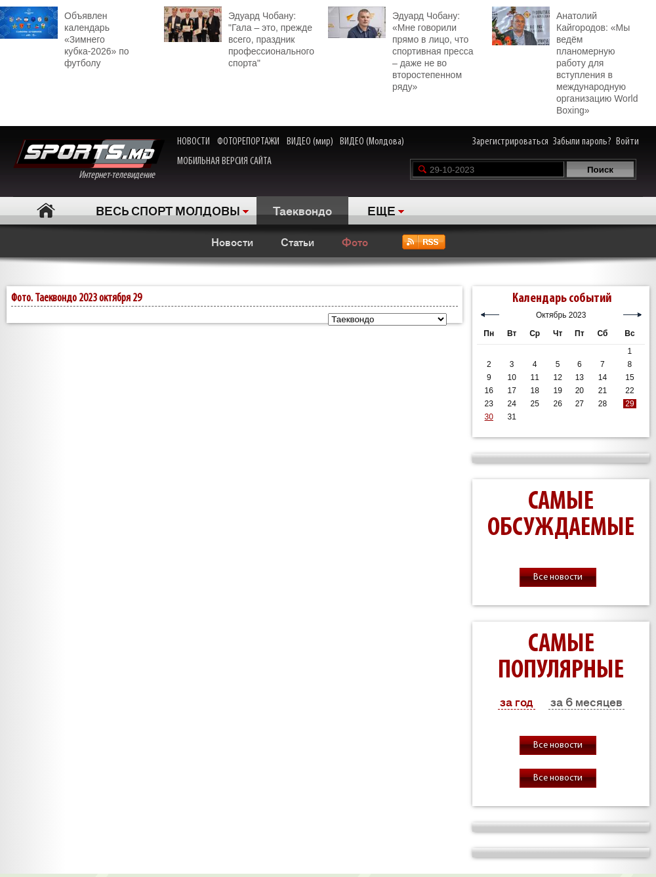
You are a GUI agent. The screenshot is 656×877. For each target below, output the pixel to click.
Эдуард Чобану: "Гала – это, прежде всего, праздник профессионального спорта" (239, 37)
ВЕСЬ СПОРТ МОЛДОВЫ (168, 210)
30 (489, 416)
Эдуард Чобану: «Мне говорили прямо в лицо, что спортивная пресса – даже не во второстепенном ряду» (400, 49)
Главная (46, 210)
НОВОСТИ (193, 142)
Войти (627, 142)
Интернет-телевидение (89, 160)
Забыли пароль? (582, 142)
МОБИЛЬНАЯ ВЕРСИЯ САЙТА (224, 161)
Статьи (297, 241)
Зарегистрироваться (510, 142)
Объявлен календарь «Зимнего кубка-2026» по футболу (64, 37)
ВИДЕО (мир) (310, 142)
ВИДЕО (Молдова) (372, 142)
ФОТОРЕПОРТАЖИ (248, 142)
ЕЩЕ (381, 210)
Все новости (558, 577)
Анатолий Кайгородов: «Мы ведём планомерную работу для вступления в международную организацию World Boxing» (565, 61)
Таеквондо (302, 210)
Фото (355, 241)
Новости (232, 241)
